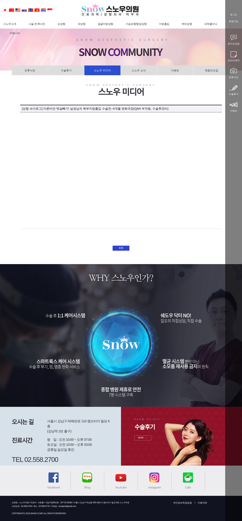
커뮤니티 (15, 33)
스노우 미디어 (102, 70)
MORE (141, 438)
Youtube (121, 487)
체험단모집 (211, 70)
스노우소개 (9, 23)
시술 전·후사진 (37, 23)
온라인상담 (233, 43)
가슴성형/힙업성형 (136, 23)
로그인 (233, 14)
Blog (87, 487)
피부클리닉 (210, 23)
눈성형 (61, 23)
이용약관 (202, 502)
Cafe (188, 487)
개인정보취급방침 (182, 502)
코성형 (81, 23)
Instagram (154, 487)
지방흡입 (164, 23)
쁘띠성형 (187, 23)
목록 (121, 248)
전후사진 (30, 70)
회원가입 (233, 21)
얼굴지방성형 (105, 23)
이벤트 (175, 70)
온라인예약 (233, 60)
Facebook (53, 487)
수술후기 (66, 70)
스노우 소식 (139, 70)
